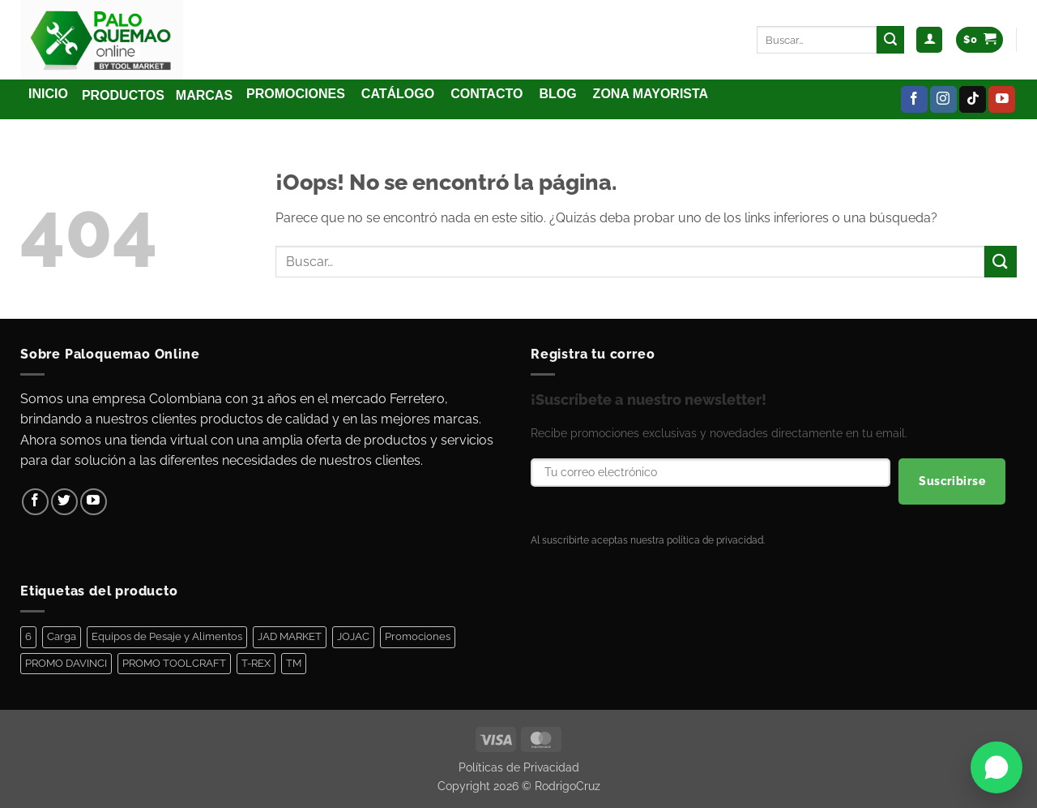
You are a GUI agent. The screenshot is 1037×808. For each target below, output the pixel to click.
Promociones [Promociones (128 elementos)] (417, 636)
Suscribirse (952, 481)
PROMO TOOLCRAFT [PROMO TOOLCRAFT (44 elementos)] (174, 663)
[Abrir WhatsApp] (996, 767)
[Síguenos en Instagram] (943, 100)
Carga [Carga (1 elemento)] (61, 636)
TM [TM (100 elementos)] (293, 663)
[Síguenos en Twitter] (64, 501)
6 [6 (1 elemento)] (28, 636)
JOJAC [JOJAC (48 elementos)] (353, 636)
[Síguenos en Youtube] (1001, 100)
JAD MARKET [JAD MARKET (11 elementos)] (290, 636)
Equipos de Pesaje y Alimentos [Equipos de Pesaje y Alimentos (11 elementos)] (167, 636)
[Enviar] (890, 40)
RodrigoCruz (567, 786)
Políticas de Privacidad (519, 767)
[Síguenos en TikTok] (972, 100)
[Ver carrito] (979, 40)
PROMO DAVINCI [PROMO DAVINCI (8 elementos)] (66, 663)
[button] (929, 40)
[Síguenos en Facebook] (914, 100)
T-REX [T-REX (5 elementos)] (256, 663)
